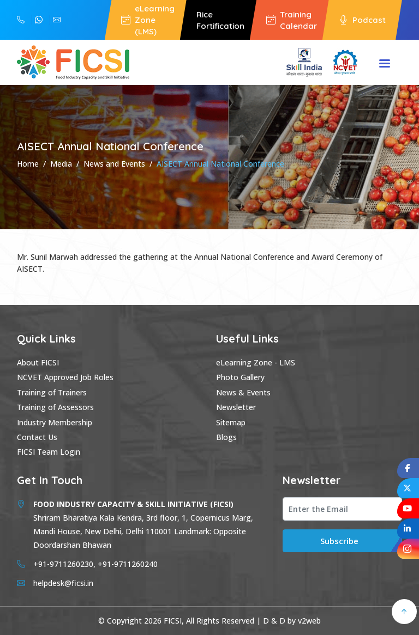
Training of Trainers (52, 392)
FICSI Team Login (48, 452)
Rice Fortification (220, 20)
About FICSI (38, 362)
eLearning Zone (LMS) (148, 19)
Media (61, 163)
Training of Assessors (55, 407)
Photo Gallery (240, 377)
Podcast (362, 20)
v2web (309, 620)
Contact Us (37, 437)
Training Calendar (291, 20)
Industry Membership (54, 422)
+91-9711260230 (39, 20)
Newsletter (236, 407)
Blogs (226, 437)
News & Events (243, 392)
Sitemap (231, 422)
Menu (384, 64)
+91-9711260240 (21, 20)
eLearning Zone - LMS (255, 362)
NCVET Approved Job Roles (65, 377)
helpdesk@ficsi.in (57, 20)
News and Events (114, 163)
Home (28, 163)
